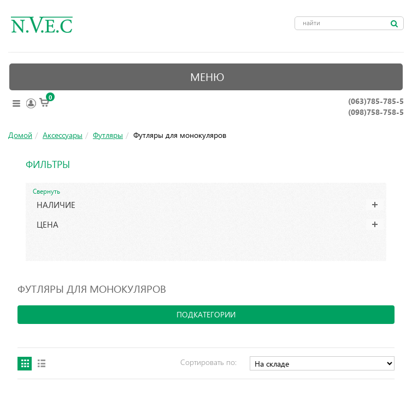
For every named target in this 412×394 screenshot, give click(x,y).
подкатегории (206, 314)
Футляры (108, 135)
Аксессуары (63, 135)
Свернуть (46, 191)
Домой (20, 135)
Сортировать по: (208, 362)
